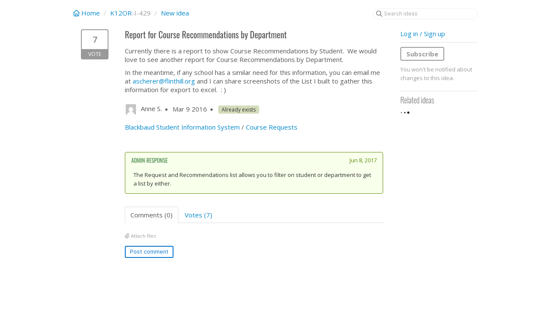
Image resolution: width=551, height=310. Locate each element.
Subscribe (422, 54)
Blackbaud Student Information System (182, 127)
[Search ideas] (425, 13)
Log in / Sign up (422, 33)
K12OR (121, 13)
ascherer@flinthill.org (164, 81)
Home (87, 13)
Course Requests (271, 127)
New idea (175, 13)
